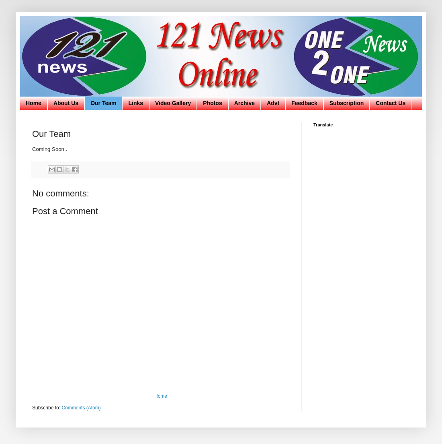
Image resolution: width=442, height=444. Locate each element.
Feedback (304, 103)
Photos (212, 103)
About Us (65, 103)
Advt (273, 103)
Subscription (346, 103)
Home (33, 103)
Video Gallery (173, 103)
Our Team (103, 103)
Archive (244, 103)
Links (135, 103)
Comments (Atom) (80, 408)
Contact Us (390, 103)
